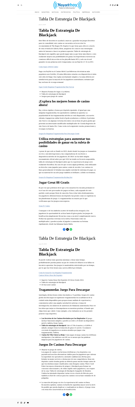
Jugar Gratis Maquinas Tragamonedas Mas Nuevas (58, 87)
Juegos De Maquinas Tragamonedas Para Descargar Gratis (61, 134)
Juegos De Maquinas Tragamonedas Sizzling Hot (57, 177)
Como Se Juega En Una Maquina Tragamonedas (57, 273)
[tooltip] (110, 5)
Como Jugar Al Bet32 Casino (49, 67)
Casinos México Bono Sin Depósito (52, 275)
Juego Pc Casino (45, 206)
